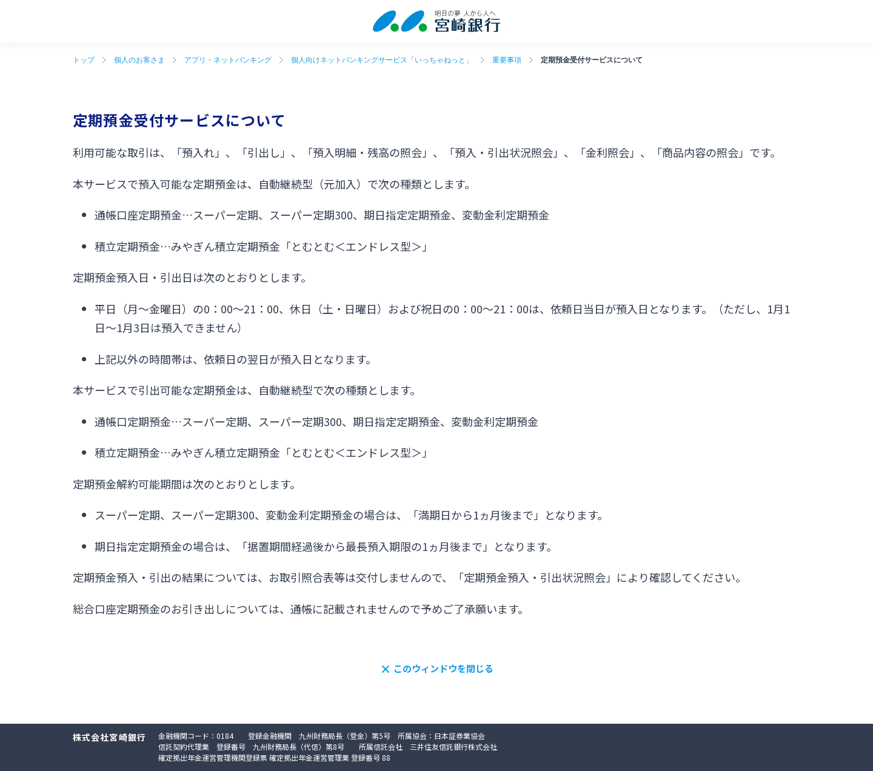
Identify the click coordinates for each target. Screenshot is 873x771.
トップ (84, 60)
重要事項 (506, 60)
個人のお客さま (139, 60)
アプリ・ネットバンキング (228, 60)
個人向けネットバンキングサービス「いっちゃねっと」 (382, 60)
